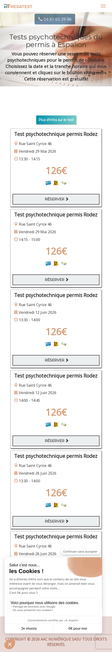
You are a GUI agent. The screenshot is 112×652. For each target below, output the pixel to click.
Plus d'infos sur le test (56, 120)
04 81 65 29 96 (54, 19)
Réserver (57, 199)
